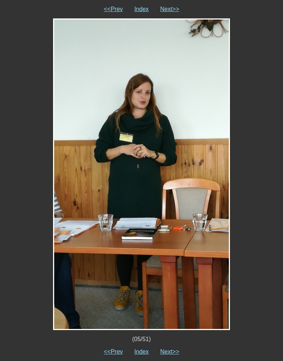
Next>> (169, 9)
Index (141, 9)
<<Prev (113, 9)
